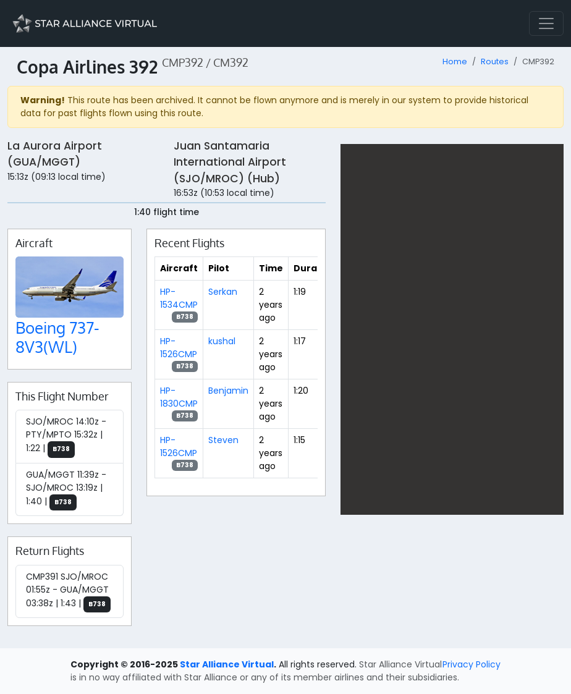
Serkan (222, 292)
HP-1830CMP (179, 397)
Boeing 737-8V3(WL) (57, 337)
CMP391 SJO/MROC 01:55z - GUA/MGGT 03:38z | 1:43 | (68, 591)
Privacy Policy (471, 664)
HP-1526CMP (178, 347)
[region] (452, 329)
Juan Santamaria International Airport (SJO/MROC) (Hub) (230, 162)
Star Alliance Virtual (227, 664)
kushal (221, 341)
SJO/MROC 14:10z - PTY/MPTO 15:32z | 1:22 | (66, 436)
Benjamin (228, 390)
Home (454, 61)
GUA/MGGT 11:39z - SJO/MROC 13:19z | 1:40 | (66, 489)
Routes (495, 61)
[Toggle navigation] (546, 23)
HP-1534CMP (179, 298)
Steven (223, 440)
